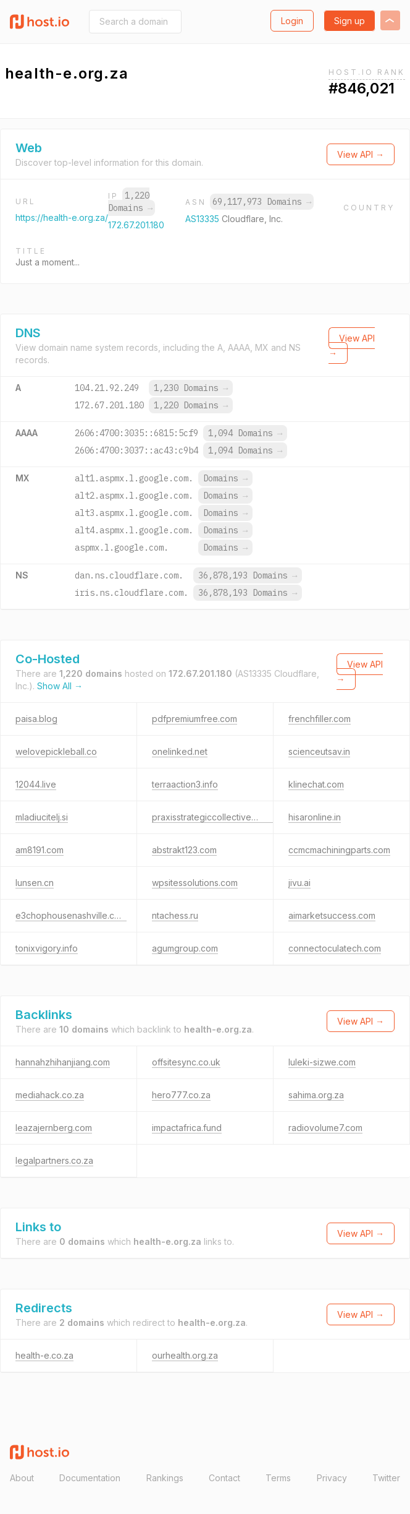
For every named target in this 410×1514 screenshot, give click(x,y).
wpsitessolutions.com (195, 882)
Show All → (60, 686)
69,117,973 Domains (261, 201)
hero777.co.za (181, 1095)
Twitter (386, 1478)
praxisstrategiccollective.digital (214, 817)
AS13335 (203, 218)
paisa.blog (36, 718)
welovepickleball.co (56, 751)
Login (292, 20)
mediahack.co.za (49, 1095)
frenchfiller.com (319, 718)
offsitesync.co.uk (186, 1062)
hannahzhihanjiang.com (62, 1062)
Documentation (89, 1478)
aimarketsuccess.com (331, 915)
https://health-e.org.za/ (61, 217)
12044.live (35, 784)
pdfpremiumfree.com (194, 718)
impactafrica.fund (187, 1127)
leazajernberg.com (53, 1127)
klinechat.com (316, 784)
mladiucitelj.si (41, 817)
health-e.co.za (44, 1355)
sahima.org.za (316, 1095)
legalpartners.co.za (54, 1160)
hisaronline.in (314, 817)
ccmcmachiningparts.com (339, 850)
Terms (278, 1478)
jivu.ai (299, 882)
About (22, 1478)
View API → (360, 154)
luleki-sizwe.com (322, 1062)
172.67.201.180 (136, 225)
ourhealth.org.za (185, 1355)
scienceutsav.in (319, 751)
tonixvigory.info (46, 948)
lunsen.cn (34, 882)
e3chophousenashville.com (71, 915)
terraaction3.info (185, 784)
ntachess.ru (175, 915)
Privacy (332, 1478)
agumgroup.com (185, 948)
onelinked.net (179, 751)
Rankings (164, 1478)
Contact (224, 1478)
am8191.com (39, 850)
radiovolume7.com (325, 1127)
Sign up (349, 20)
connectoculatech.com (334, 948)
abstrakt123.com (184, 850)
